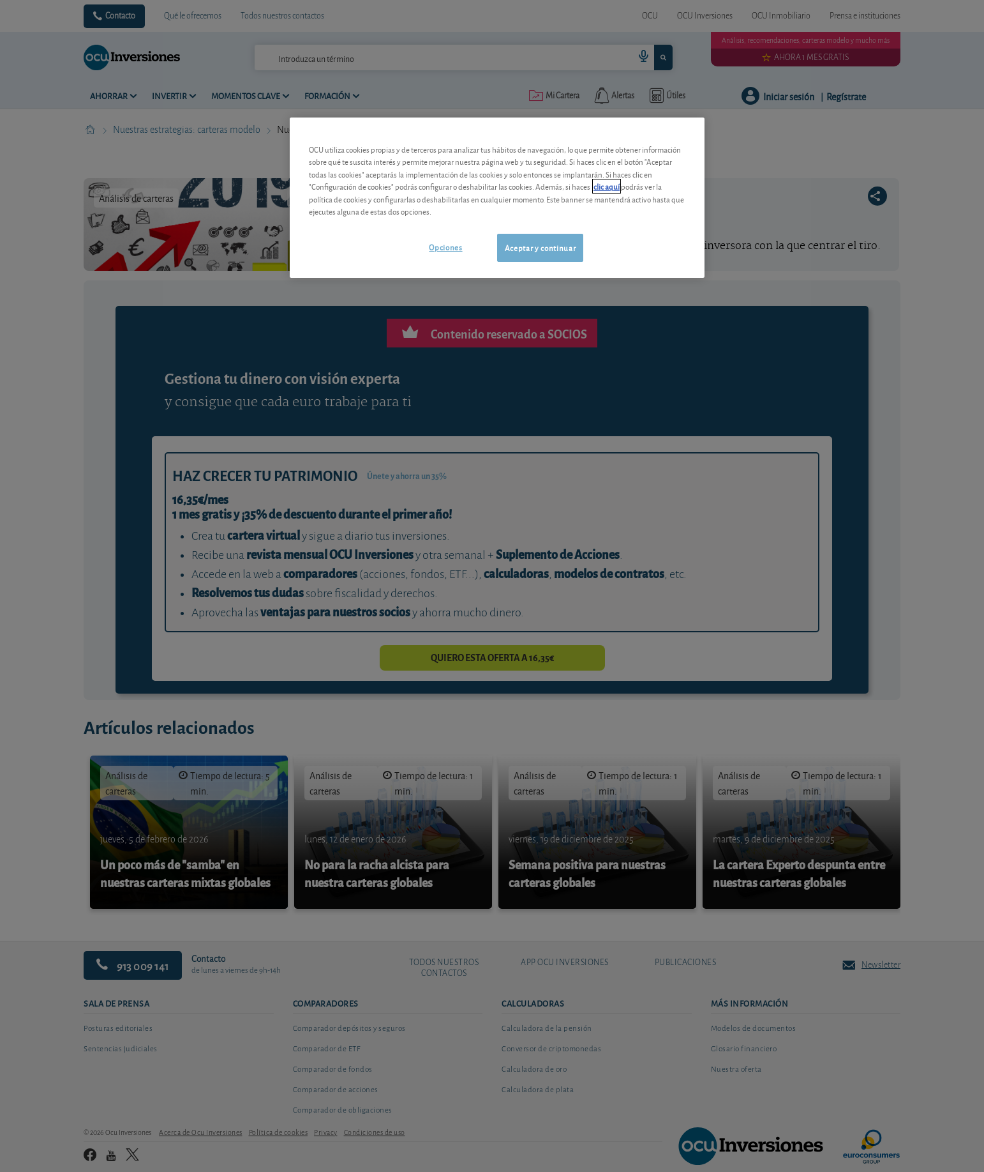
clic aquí (606, 186)
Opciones (445, 247)
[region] (497, 198)
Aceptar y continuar (540, 247)
